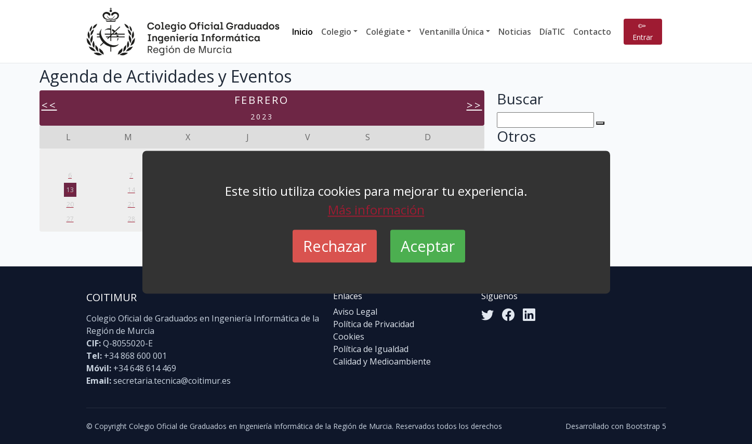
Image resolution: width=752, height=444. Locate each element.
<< (49, 105)
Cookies (348, 336)
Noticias (514, 31)
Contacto (592, 31)
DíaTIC (552, 31)
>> (474, 105)
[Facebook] (508, 314)
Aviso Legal (355, 311)
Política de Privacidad (373, 324)
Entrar (642, 31)
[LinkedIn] (529, 314)
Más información (376, 209)
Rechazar (334, 246)
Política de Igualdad (370, 349)
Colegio (336, 31)
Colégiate (385, 31)
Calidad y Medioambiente (382, 361)
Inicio (302, 31)
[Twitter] (487, 314)
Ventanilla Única (451, 31)
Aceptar (428, 246)
